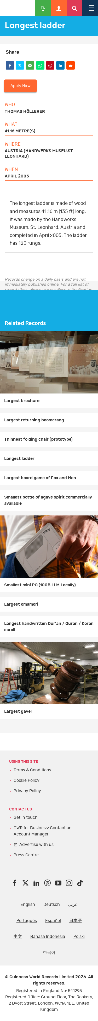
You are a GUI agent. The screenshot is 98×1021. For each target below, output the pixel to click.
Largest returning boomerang (34, 420)
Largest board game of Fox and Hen (40, 478)
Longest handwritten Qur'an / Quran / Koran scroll (49, 627)
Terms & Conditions (32, 770)
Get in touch (26, 817)
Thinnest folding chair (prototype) (38, 439)
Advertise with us (36, 844)
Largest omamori (21, 604)
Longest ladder (19, 459)
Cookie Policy (26, 780)
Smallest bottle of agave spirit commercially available (48, 500)
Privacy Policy (27, 791)
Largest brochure (21, 401)
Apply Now (20, 86)
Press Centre (26, 855)
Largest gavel (18, 711)
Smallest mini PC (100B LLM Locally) (40, 585)
